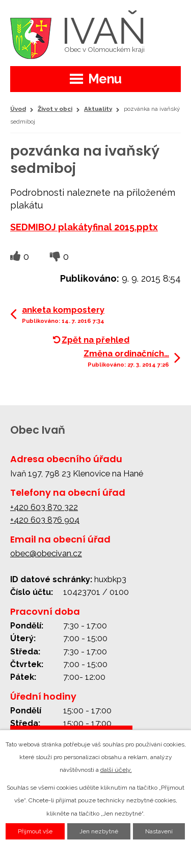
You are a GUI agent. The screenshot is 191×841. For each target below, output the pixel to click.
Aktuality (98, 108)
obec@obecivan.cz (46, 553)
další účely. (116, 769)
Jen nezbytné (98, 831)
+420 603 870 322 (44, 507)
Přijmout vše (35, 831)
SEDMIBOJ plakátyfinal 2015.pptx (84, 227)
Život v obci (55, 108)
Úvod (18, 108)
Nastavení (159, 831)
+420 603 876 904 (44, 520)
